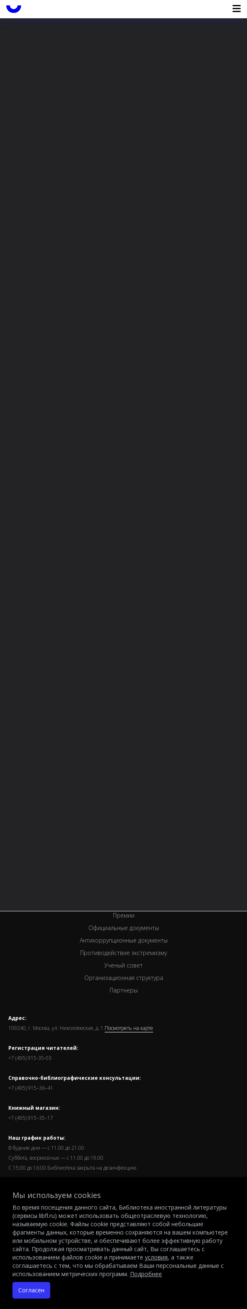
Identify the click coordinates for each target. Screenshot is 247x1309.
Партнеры (124, 990)
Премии (124, 915)
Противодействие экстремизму (123, 953)
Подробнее (146, 1274)
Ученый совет (123, 965)
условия (156, 1257)
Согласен (31, 1290)
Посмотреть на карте (129, 1028)
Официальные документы (123, 928)
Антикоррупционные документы (124, 940)
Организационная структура (123, 978)
